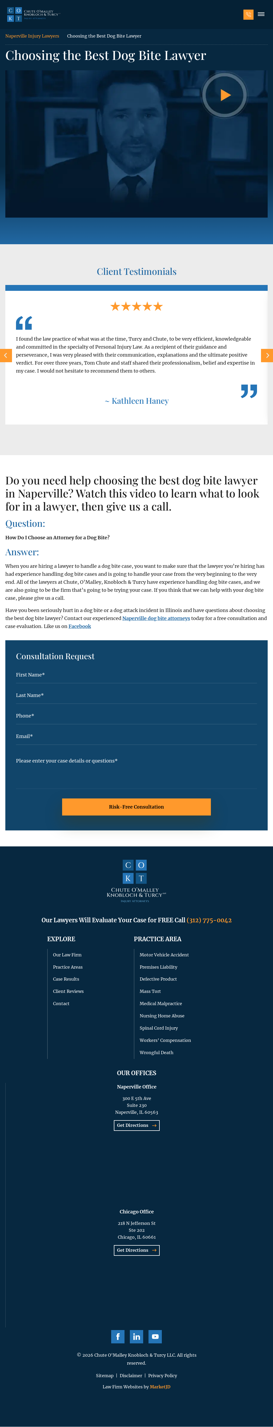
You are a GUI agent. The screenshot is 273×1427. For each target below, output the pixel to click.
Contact (61, 1003)
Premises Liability (158, 967)
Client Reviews (68, 991)
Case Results (66, 979)
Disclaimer (131, 1376)
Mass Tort (150, 991)
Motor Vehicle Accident (164, 955)
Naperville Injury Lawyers (32, 36)
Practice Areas (68, 967)
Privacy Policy (162, 1376)
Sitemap (105, 1376)
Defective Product (158, 979)
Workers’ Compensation (165, 1040)
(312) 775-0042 (209, 920)
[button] (260, 15)
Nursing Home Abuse (162, 1016)
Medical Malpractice (161, 1003)
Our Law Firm (67, 955)
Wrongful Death (157, 1052)
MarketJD (159, 1387)
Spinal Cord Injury (159, 1028)
